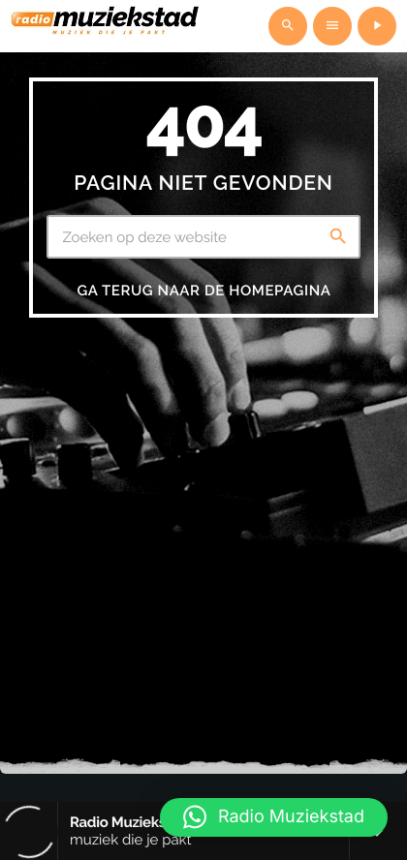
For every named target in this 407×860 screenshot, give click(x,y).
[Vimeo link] (106, 26)
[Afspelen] (377, 26)
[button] (274, 817)
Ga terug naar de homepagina (203, 290)
